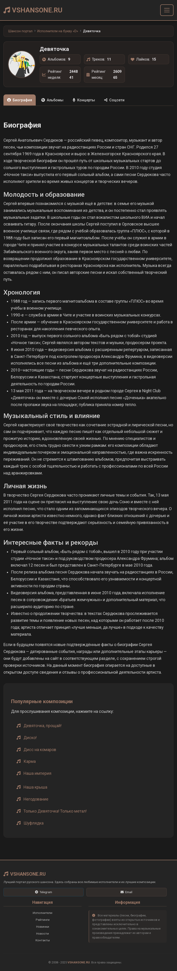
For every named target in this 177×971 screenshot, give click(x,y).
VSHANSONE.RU (32, 10)
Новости (42, 933)
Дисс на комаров (40, 749)
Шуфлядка (34, 823)
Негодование (36, 799)
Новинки (42, 926)
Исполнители (42, 913)
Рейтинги (43, 919)
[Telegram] (43, 892)
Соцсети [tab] (114, 100)
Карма (30, 761)
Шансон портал (20, 31)
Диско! (30, 737)
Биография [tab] (19, 100)
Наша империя (37, 773)
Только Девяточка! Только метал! (55, 811)
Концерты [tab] (84, 100)
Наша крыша (35, 787)
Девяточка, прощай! (43, 725)
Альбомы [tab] (52, 100)
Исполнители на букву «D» (57, 31)
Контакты (42, 940)
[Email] (126, 892)
